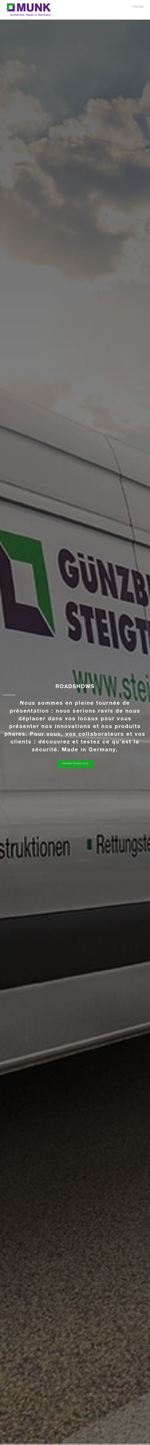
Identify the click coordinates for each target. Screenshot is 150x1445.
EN (141, 7)
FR (134, 7)
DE (138, 7)
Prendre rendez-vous (75, 764)
